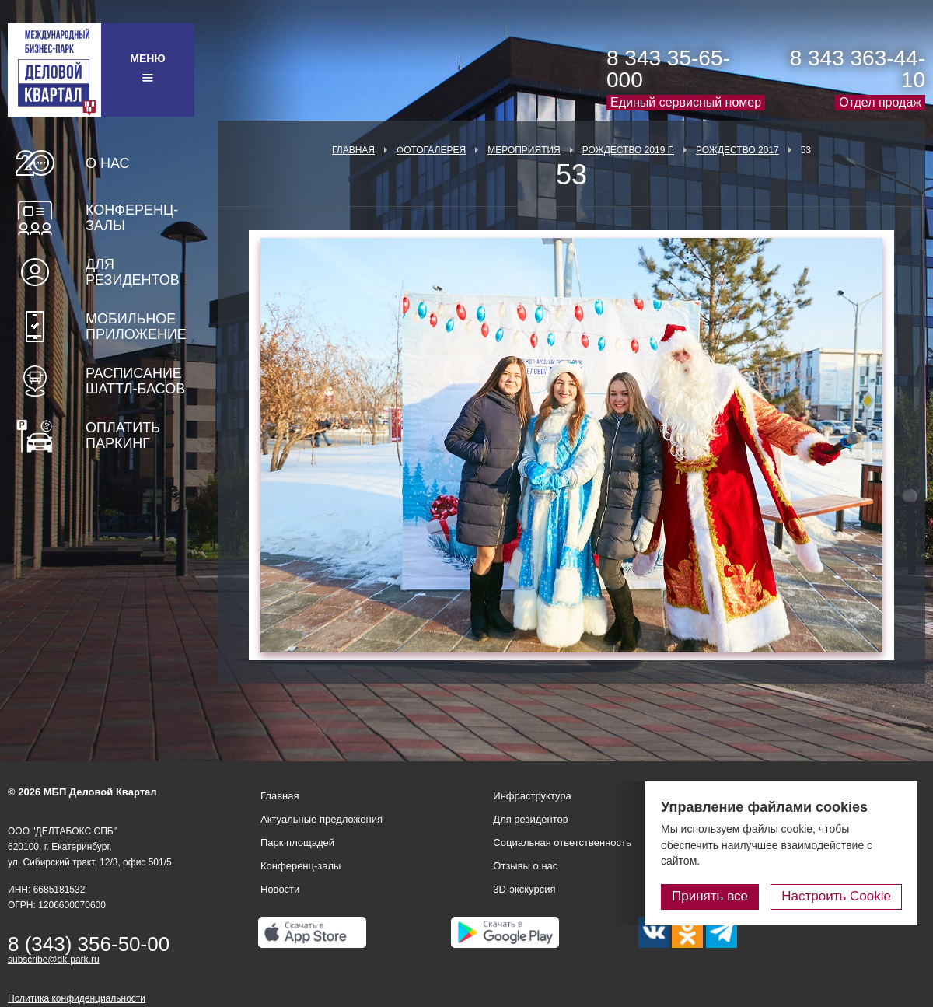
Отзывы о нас (525, 866)
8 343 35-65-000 (668, 69)
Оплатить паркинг (123, 435)
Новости (279, 889)
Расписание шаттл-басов (135, 381)
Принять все (710, 896)
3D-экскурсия (524, 889)
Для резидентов (133, 272)
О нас (108, 163)
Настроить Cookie (836, 896)
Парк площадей (297, 842)
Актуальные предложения (321, 819)
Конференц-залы (132, 217)
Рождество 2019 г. (628, 150)
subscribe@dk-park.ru (54, 959)
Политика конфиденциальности (76, 998)
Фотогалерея (431, 150)
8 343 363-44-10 (857, 69)
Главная (353, 150)
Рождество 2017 (737, 150)
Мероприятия (524, 150)
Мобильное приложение (136, 326)
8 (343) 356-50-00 (88, 944)
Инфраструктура (532, 796)
